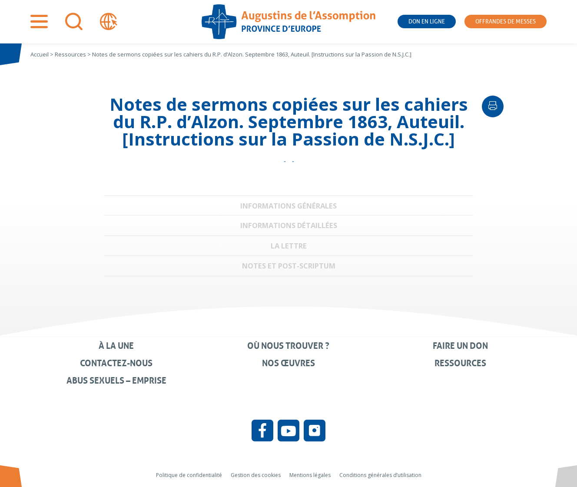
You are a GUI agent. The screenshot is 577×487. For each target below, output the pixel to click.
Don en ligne (426, 21)
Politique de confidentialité (189, 475)
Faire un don (460, 346)
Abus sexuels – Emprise (116, 380)
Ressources (460, 363)
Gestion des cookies (256, 475)
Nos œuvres (288, 363)
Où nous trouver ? (288, 346)
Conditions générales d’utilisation (380, 475)
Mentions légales (310, 475)
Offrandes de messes (505, 21)
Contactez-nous (116, 363)
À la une (116, 346)
